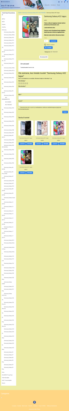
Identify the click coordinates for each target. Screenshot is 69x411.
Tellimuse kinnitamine (31, 8)
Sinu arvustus (22, 86)
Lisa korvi (53, 41)
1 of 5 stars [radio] (19, 83)
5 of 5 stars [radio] (27, 83)
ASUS (3, 21)
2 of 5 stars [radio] (21, 83)
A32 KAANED (8, 102)
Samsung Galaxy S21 (9, 286)
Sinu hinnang (21, 81)
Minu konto (40, 5)
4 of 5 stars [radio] (25, 83)
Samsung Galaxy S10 (9, 256)
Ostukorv (53, 5)
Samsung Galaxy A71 (9, 183)
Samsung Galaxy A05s (9, 34)
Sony (3, 372)
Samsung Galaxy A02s (9, 32)
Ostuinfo (47, 5)
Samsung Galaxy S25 (9, 340)
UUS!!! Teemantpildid (6, 380)
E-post (20, 101)
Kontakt (33, 5)
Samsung (4, 29)
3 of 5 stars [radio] (23, 83)
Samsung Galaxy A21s (9, 70)
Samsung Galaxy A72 (9, 186)
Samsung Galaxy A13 (9, 43)
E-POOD (43, 406)
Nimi (19, 94)
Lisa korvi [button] (23, 141)
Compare (27, 5)
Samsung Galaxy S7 (8, 354)
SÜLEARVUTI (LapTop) (7, 375)
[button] (39, 17)
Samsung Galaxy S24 (9, 329)
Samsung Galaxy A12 (9, 40)
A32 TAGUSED (8, 104)
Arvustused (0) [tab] (43, 57)
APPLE (3, 19)
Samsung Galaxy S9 (8, 364)
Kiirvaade (23, 144)
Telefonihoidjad (5, 377)
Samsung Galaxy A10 (9, 37)
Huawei (3, 24)
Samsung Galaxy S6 (8, 352)
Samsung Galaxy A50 (9, 140)
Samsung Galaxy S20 (9, 270)
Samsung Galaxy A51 (9, 142)
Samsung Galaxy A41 (9, 132)
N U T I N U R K (7, 6)
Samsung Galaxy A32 (9, 95)
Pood (58, 5)
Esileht (19, 12)
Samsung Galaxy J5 (8, 211)
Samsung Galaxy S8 (8, 357)
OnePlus (4, 27)
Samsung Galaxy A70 (9, 180)
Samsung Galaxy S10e (9, 267)
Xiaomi (3, 383)
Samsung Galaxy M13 (9, 240)
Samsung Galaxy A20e (9, 67)
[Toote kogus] (46, 41)
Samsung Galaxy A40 (9, 130)
